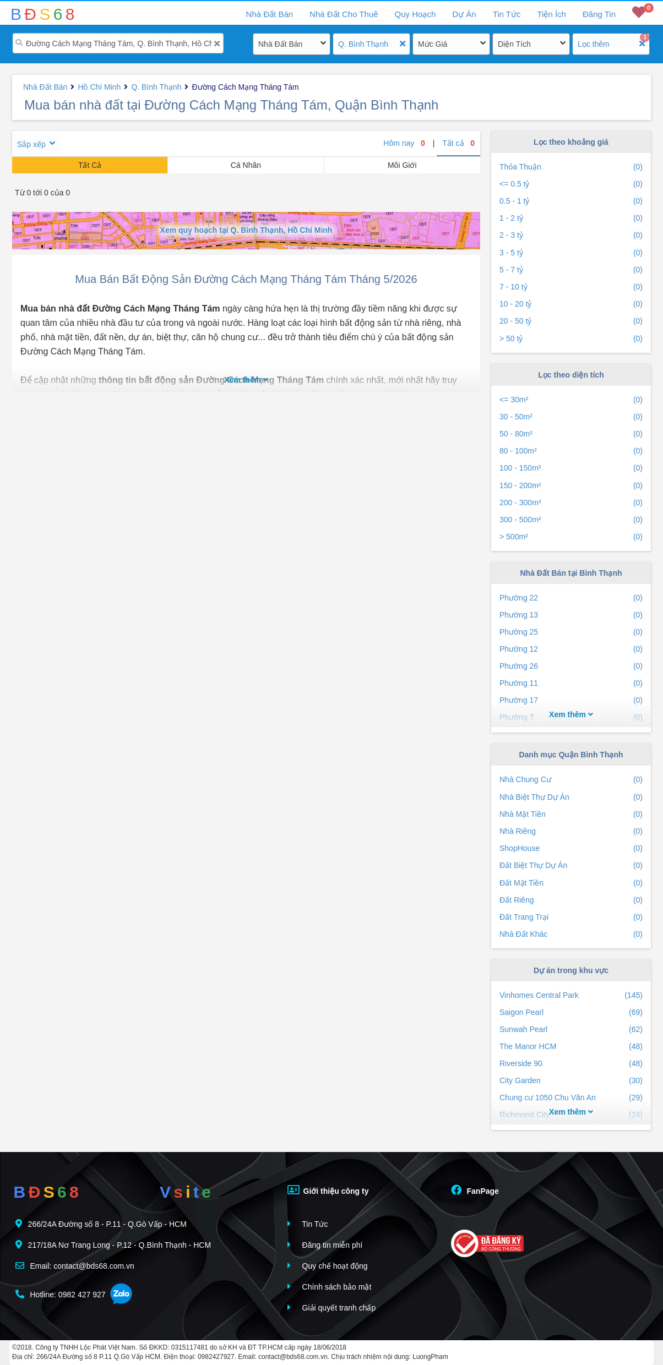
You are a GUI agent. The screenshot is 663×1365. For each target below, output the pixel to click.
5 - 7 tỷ (571, 270)
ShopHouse (571, 848)
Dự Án (464, 14)
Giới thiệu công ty (328, 1189)
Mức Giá (432, 44)
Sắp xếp (31, 144)
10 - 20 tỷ (571, 304)
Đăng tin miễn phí (325, 1244)
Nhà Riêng (571, 831)
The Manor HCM (571, 1046)
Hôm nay (404, 143)
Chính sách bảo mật (329, 1286)
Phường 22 (571, 598)
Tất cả (458, 143)
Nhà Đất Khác (571, 934)
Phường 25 (571, 632)
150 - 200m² (571, 486)
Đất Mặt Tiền (571, 883)
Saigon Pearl (571, 1012)
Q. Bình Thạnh (363, 44)
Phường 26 (571, 666)
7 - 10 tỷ (571, 287)
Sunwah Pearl (571, 1029)
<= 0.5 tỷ (571, 184)
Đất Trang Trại (571, 917)
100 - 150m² (571, 468)
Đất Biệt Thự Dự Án (571, 865)
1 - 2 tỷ (571, 218)
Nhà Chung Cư (571, 780)
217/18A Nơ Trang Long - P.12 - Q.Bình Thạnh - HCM (113, 1244)
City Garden (571, 1081)
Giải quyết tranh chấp (331, 1307)
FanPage (475, 1189)
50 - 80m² (571, 434)
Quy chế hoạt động (327, 1265)
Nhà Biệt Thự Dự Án (571, 797)
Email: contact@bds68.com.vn (74, 1265)
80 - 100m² (571, 451)
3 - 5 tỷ (571, 253)
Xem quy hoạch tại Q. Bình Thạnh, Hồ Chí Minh (246, 230)
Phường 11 (571, 683)
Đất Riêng (571, 900)
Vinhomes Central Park (571, 995)
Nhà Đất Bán (280, 44)
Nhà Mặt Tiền (571, 814)
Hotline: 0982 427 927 (60, 1294)
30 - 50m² (571, 417)
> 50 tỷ (571, 339)
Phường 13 (571, 615)
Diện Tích (514, 44)
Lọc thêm (594, 44)
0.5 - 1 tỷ (571, 201)
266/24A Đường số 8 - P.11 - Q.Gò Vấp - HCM (101, 1223)
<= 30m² (571, 400)
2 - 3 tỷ (571, 235)
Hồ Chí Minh (99, 87)
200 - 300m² (571, 503)
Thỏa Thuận (571, 167)
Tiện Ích (551, 14)
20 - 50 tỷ (571, 321)
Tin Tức (507, 14)
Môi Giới (402, 165)
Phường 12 (571, 649)
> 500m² (571, 537)
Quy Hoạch (415, 14)
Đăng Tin (599, 14)
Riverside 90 (571, 1064)
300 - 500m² (571, 520)
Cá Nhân (246, 165)
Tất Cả (89, 165)
